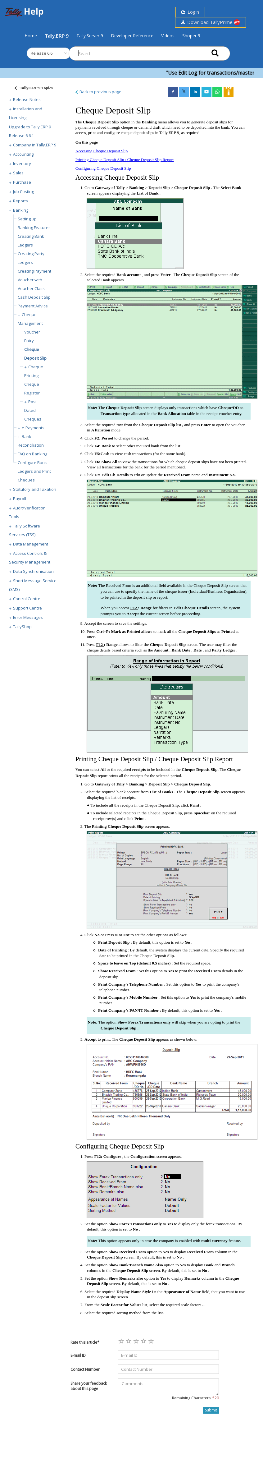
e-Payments (33, 427)
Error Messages (28, 617)
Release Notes (27, 99)
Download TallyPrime (210, 22)
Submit (211, 1410)
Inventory (22, 163)
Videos (168, 36)
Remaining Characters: (195, 1398)
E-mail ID (78, 1355)
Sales (18, 173)
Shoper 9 (191, 36)
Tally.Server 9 (89, 36)
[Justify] (31, 88)
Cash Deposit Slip (34, 297)
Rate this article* (84, 1342)
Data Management (30, 544)
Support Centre (27, 608)
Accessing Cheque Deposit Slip (101, 151)
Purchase (22, 182)
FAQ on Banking (32, 454)
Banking (20, 210)
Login (190, 12)
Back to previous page (98, 91)
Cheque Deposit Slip (199, 274)
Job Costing (23, 191)
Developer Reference (132, 36)
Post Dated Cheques (32, 410)
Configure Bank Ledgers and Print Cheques (34, 471)
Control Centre (26, 598)
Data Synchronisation (33, 571)
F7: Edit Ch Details (111, 474)
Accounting (23, 154)
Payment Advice (33, 306)
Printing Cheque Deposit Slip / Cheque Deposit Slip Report (124, 159)
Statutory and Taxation (34, 489)
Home (31, 35)
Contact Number (85, 1369)
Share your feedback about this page (88, 1386)
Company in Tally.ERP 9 (34, 145)
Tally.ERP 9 (57, 36)
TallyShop (22, 626)
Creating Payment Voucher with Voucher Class (34, 279)
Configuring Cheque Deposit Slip (103, 168)
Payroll (19, 498)
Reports (20, 201)
